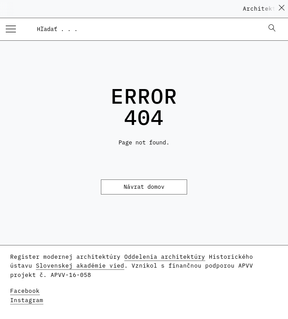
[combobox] (146, 28)
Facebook (25, 291)
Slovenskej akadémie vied (80, 265)
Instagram (26, 300)
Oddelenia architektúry (164, 257)
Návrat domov (143, 187)
